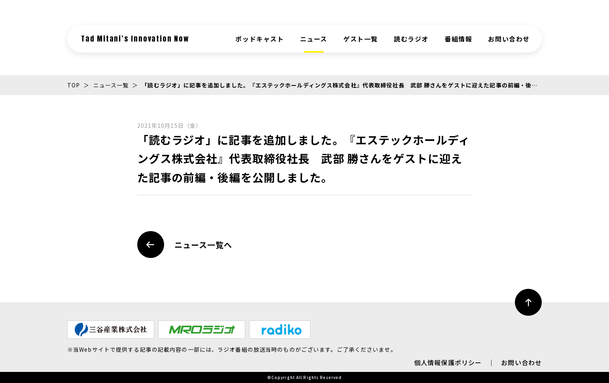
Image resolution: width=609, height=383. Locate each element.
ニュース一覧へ (185, 244)
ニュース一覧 (111, 85)
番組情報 (458, 39)
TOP (73, 85)
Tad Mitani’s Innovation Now (135, 38)
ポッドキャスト (259, 39)
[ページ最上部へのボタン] (528, 302)
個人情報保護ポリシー (448, 362)
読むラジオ (411, 39)
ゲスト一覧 (360, 39)
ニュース (313, 39)
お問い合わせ (509, 39)
